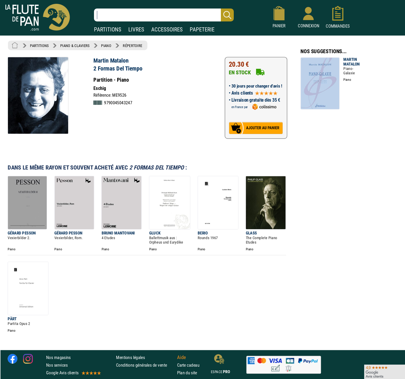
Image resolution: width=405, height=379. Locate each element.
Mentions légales (130, 357)
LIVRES (136, 29)
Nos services (57, 365)
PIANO (106, 45)
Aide (181, 357)
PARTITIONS (107, 29)
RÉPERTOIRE (132, 45)
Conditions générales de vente (145, 365)
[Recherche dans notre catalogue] (164, 15)
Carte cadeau (188, 365)
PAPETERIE (202, 29)
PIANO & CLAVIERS (75, 45)
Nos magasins (58, 357)
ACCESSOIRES (167, 29)
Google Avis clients (73, 372)
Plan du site (187, 372)
